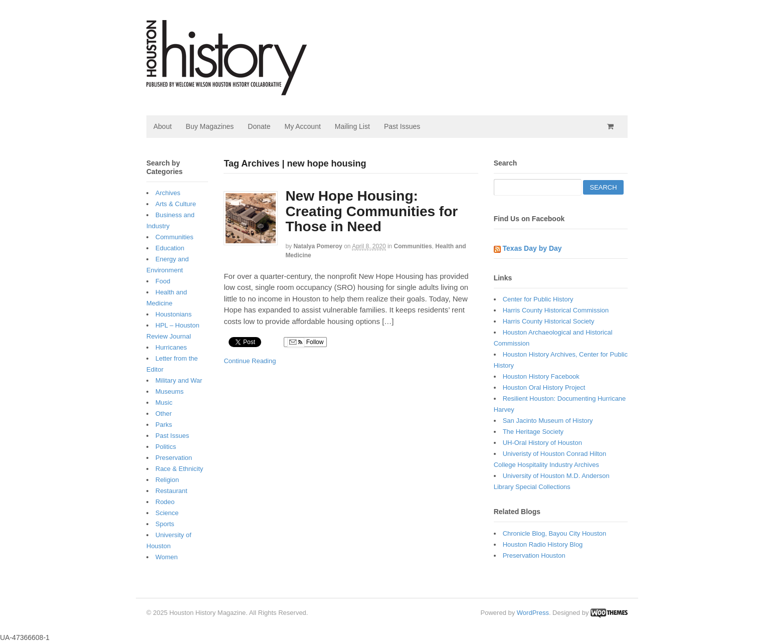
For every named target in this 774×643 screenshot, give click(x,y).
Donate (259, 126)
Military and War (178, 380)
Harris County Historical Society (549, 321)
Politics (165, 446)
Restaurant (171, 491)
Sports (164, 524)
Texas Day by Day (532, 248)
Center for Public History (538, 299)
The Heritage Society (533, 431)
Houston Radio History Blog (543, 544)
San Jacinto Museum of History (548, 420)
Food (162, 281)
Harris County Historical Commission (556, 310)
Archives (167, 193)
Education (169, 248)
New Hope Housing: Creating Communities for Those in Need (371, 211)
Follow (305, 343)
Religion (167, 480)
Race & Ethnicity (179, 468)
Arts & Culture (175, 204)
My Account (302, 126)
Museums (169, 391)
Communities (413, 246)
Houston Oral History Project (544, 387)
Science (166, 513)
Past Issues (402, 126)
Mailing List (352, 126)
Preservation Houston (534, 555)
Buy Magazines (210, 126)
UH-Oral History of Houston (542, 442)
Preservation (173, 457)
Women (166, 557)
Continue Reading (250, 361)
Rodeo (164, 502)
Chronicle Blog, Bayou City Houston (555, 533)
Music (163, 402)
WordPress (533, 612)
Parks (163, 424)
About (162, 126)
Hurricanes (171, 347)
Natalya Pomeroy (317, 246)
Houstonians (173, 314)
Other (163, 413)
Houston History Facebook (541, 376)
